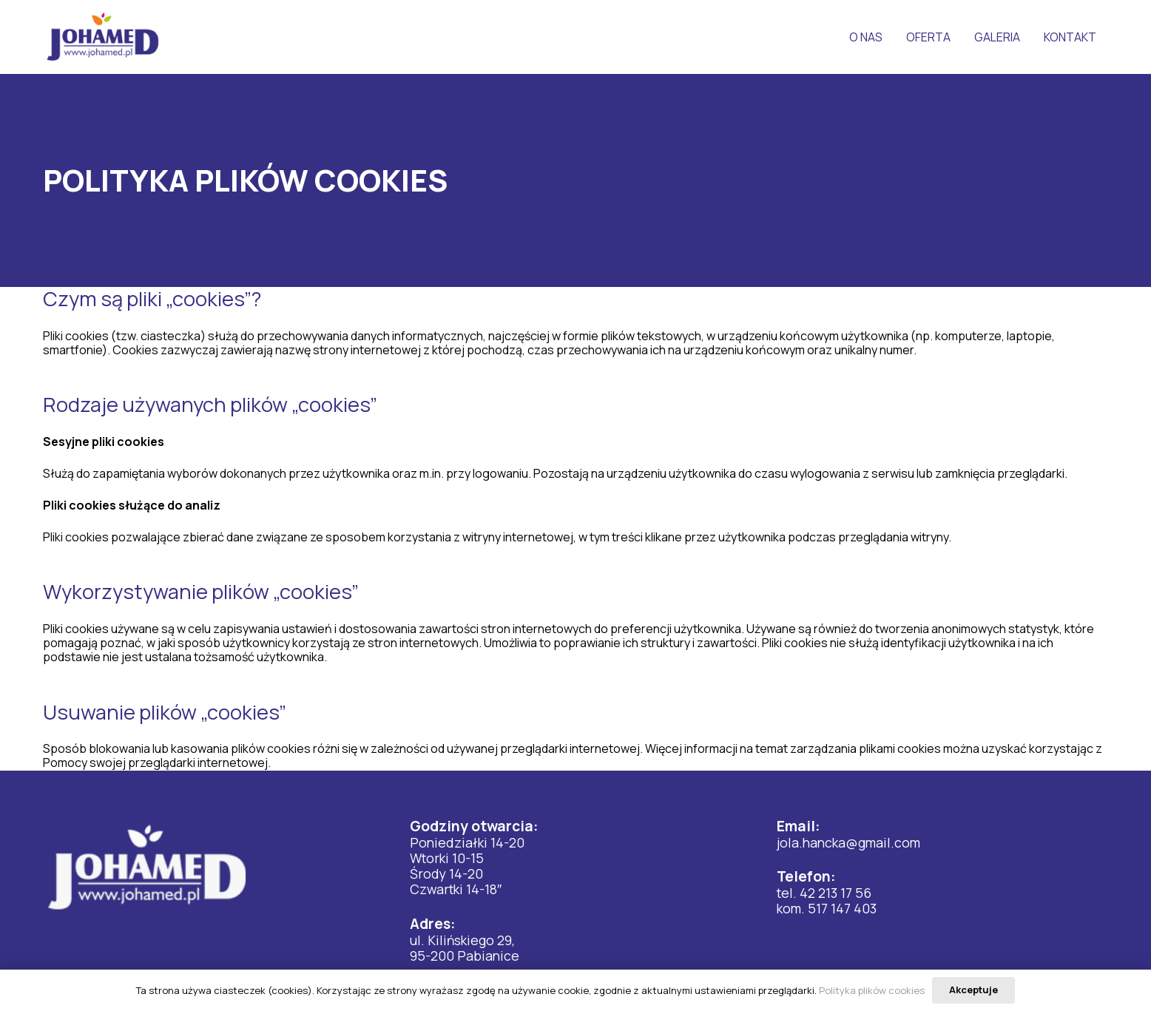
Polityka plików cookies (872, 990)
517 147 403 (842, 908)
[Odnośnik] (103, 37)
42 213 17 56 (835, 893)
